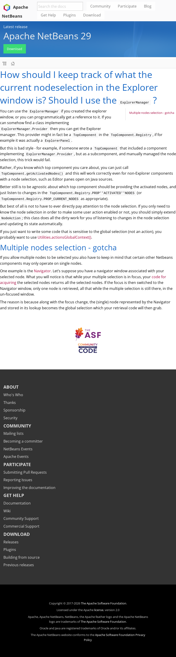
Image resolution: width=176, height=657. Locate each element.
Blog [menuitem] (147, 6)
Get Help (13, 495)
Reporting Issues (17, 479)
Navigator (42, 270)
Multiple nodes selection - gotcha (151, 113)
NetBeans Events (18, 448)
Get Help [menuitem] (48, 15)
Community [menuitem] (100, 6)
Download (14, 49)
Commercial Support (21, 526)
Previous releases (18, 564)
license (98, 610)
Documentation (17, 503)
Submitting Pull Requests (25, 472)
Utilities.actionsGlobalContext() (64, 237)
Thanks (9, 402)
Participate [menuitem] (127, 6)
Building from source (21, 557)
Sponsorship (14, 410)
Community (17, 426)
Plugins (9, 549)
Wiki (7, 510)
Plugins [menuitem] (69, 15)
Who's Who (13, 394)
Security (10, 417)
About (11, 387)
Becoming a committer (23, 441)
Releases (11, 542)
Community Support (21, 518)
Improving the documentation (29, 487)
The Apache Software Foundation (103, 603)
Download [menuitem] (92, 15)
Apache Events (16, 456)
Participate (17, 464)
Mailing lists (13, 433)
